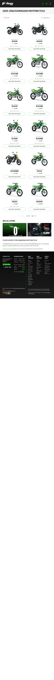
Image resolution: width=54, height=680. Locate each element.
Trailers (29, 272)
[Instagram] (23, 272)
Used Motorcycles (39, 264)
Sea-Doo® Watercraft (30, 276)
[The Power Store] (7, 4)
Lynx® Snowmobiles (30, 281)
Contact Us (47, 260)
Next (34, 216)
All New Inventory (30, 261)
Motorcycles (30, 263)
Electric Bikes (30, 270)
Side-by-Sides (30, 266)
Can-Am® (30, 274)
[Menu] (50, 3)
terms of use (32, 293)
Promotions (47, 265)
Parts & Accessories (47, 273)
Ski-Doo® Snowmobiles (30, 279)
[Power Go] (14, 293)
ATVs (29, 264)
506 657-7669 (7, 267)
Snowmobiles (30, 267)
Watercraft (30, 269)
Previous (20, 216)
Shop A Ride (10, 290)
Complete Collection (30, 284)
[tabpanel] (19, 264)
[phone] (43, 4)
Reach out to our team (8, 248)
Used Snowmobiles (39, 270)
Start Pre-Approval (38, 273)
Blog (45, 261)
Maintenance (47, 270)
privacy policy (47, 292)
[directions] (46, 4)
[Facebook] (21, 272)
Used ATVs (38, 265)
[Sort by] (46, 17)
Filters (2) (6, 18)
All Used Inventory (38, 261)
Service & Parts (47, 269)
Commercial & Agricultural (47, 267)
